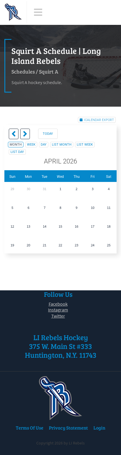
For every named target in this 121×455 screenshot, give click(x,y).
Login (99, 428)
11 (108, 207)
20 (28, 245)
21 (44, 245)
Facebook (58, 304)
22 (60, 245)
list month (61, 144)
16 (76, 226)
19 (12, 245)
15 (60, 226)
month (16, 144)
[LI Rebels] (13, 12)
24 (92, 245)
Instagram (58, 310)
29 (12, 188)
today (48, 134)
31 (44, 188)
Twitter (58, 316)
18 (108, 226)
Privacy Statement (68, 428)
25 (108, 245)
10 (92, 207)
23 (76, 245)
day (44, 144)
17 (92, 226)
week (31, 144)
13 (28, 226)
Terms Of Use (29, 428)
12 (12, 226)
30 (28, 188)
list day (17, 152)
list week (85, 144)
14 (44, 226)
